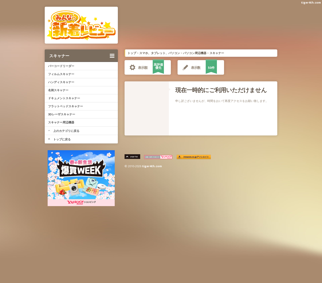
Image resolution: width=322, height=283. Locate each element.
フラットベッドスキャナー (65, 106)
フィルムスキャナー (61, 74)
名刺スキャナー (58, 90)
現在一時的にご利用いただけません (221, 90)
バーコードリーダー (61, 66)
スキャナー (81, 55)
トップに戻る (59, 139)
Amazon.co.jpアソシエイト (196, 157)
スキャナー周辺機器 (61, 122)
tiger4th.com (311, 2)
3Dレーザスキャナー (61, 114)
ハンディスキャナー (61, 82)
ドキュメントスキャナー (64, 98)
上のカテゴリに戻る (63, 131)
